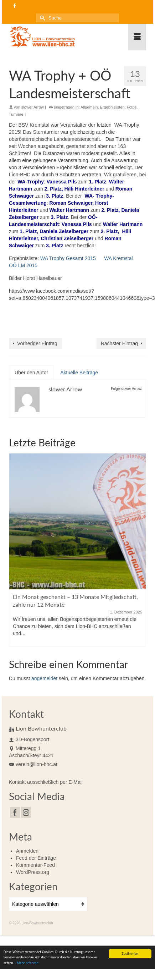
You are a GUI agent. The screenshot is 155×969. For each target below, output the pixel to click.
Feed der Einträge (36, 858)
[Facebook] (15, 812)
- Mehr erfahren (26, 963)
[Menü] (137, 37)
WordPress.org (32, 872)
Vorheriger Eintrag (37, 343)
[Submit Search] (41, 17)
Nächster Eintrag (119, 343)
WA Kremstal (118, 258)
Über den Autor (31, 372)
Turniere (16, 114)
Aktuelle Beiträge (79, 372)
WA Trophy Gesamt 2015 (68, 258)
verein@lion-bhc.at (33, 764)
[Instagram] (26, 812)
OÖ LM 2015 (23, 265)
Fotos (132, 107)
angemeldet (44, 678)
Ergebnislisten (112, 107)
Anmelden (27, 851)
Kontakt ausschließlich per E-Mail (46, 782)
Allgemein (89, 107)
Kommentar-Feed (35, 865)
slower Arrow (32, 107)
